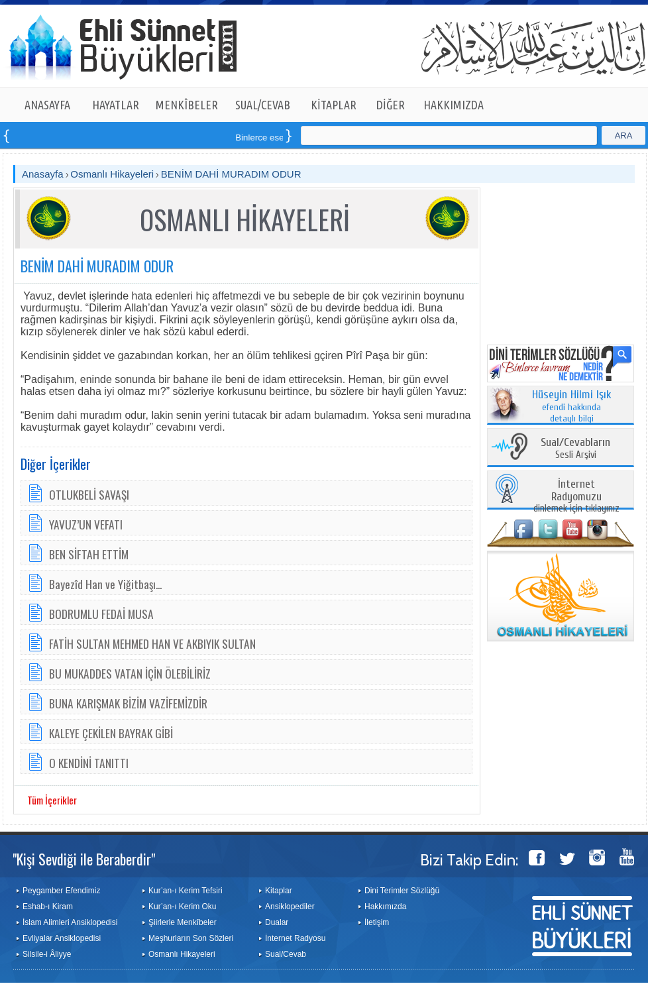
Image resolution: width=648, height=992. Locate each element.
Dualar (276, 922)
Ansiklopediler (290, 906)
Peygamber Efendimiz (61, 890)
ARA (624, 135)
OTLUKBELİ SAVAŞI (89, 494)
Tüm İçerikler (52, 800)
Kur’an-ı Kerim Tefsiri (185, 890)
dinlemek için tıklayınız (576, 496)
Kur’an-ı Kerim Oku (182, 906)
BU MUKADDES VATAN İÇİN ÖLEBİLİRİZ (130, 673)
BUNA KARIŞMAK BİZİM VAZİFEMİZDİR (128, 703)
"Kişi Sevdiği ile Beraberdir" (84, 858)
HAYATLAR (115, 104)
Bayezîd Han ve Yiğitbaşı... (105, 583)
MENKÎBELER (187, 104)
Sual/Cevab (285, 954)
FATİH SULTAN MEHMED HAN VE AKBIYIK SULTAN (152, 643)
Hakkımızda (385, 906)
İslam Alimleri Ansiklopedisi (70, 922)
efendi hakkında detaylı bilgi (572, 407)
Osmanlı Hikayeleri (112, 174)
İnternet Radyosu (295, 938)
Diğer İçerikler (56, 464)
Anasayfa (43, 174)
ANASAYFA (47, 104)
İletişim (376, 922)
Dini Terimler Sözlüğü (401, 890)
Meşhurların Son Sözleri (190, 938)
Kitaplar (278, 890)
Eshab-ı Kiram (48, 906)
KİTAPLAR (333, 104)
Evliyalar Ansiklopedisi (62, 938)
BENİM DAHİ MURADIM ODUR (231, 174)
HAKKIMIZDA (453, 104)
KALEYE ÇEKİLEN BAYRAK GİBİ (111, 733)
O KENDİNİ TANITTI (89, 762)
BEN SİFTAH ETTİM (89, 554)
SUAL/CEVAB (262, 104)
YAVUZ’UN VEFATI (86, 524)
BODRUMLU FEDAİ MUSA (101, 613)
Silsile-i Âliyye (47, 954)
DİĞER (390, 104)
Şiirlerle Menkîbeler (182, 922)
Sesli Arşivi (575, 449)
